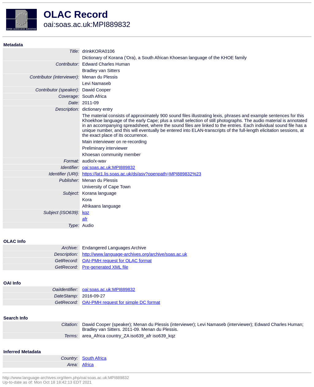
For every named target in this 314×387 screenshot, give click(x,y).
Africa (88, 364)
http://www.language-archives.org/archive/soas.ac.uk (134, 254)
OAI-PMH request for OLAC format (116, 260)
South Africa (94, 358)
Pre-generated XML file (105, 267)
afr (84, 218)
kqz (85, 212)
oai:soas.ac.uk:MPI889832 (108, 167)
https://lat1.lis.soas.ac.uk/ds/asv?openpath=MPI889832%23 (141, 173)
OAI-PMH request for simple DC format (121, 302)
